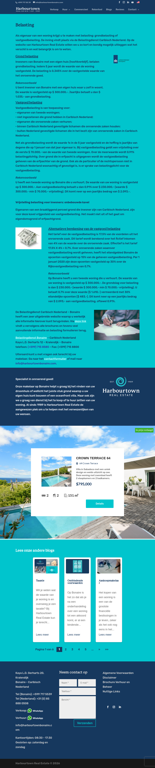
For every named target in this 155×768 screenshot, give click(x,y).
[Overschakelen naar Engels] (138, 3)
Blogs (109, 10)
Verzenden (85, 723)
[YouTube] (132, 3)
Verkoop (54, 10)
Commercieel (81, 10)
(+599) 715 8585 (38, 347)
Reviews (120, 10)
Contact (132, 10)
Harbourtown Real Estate (48, 44)
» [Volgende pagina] (99, 649)
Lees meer (42, 634)
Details (100, 503)
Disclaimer (109, 677)
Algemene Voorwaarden (118, 673)
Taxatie (40, 580)
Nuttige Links (111, 691)
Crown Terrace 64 (93, 458)
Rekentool (97, 10)
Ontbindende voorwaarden (75, 581)
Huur (64, 10)
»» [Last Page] (106, 649)
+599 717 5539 (42, 694)
